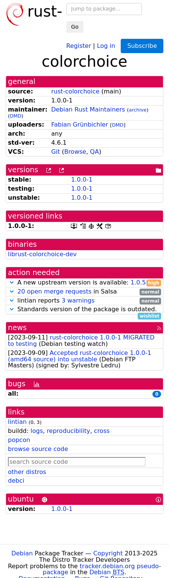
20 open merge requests (54, 291)
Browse (75, 151)
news (17, 327)
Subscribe (142, 45)
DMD (16, 116)
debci (16, 480)
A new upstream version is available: (84, 283)
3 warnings (78, 300)
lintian (17, 421)
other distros (27, 472)
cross (101, 430)
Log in (106, 45)
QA (94, 151)
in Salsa (84, 292)
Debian (22, 553)
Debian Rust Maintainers (88, 109)
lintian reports (84, 301)
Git (55, 151)
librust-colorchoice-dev (42, 254)
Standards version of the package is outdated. (84, 309)
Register (78, 45)
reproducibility (68, 430)
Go (74, 27)
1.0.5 (138, 282)
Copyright (108, 553)
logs (37, 430)
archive (137, 110)
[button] (12, 282)
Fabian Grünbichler (79, 124)
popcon (19, 439)
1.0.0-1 (81, 179)
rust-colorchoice (75, 91)
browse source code (38, 449)
